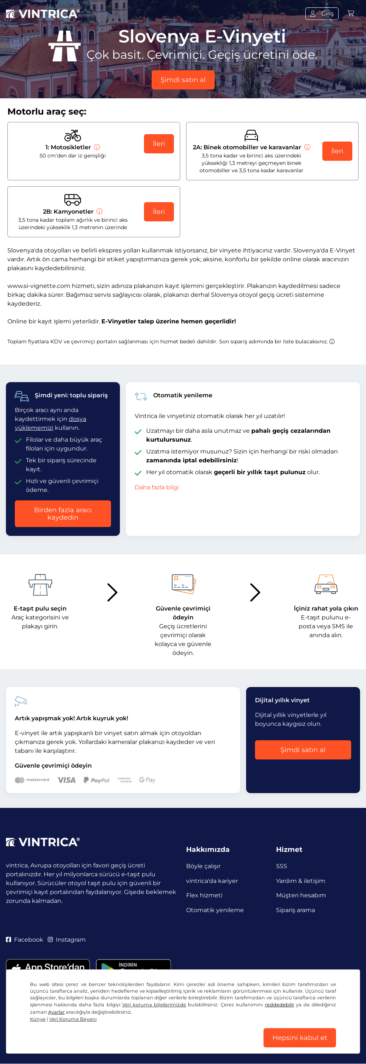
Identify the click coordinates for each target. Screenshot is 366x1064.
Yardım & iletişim (300, 880)
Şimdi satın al (183, 80)
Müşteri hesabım (301, 895)
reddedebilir (279, 1004)
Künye (38, 1019)
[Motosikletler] (96, 147)
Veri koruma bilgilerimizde (154, 1004)
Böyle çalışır (203, 866)
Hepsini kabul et (299, 1038)
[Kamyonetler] (99, 211)
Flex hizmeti (204, 895)
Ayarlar (56, 1012)
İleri (159, 144)
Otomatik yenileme (215, 910)
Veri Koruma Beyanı (73, 1019)
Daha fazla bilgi (157, 487)
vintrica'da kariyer (212, 880)
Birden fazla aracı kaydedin (63, 513)
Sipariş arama (295, 910)
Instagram (67, 940)
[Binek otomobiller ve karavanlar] (306, 147)
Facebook (24, 940)
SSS (281, 866)
